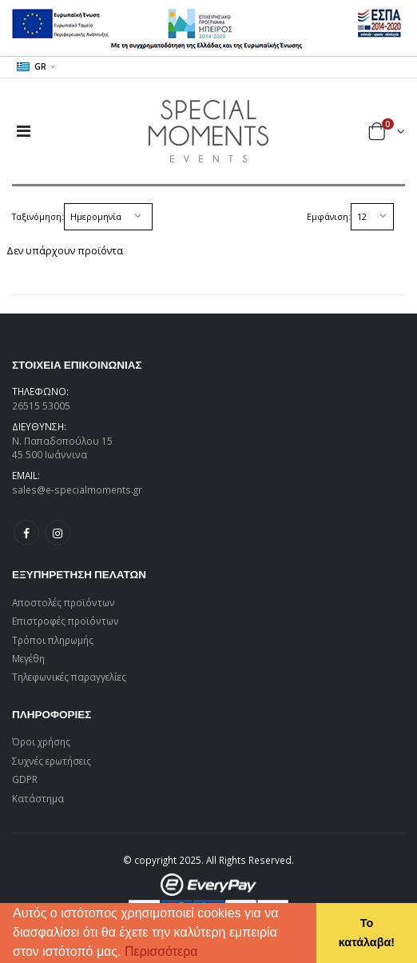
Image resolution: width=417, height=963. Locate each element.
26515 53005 (41, 405)
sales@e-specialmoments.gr (77, 489)
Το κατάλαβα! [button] (367, 933)
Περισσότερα (161, 951)
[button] (203, 953)
